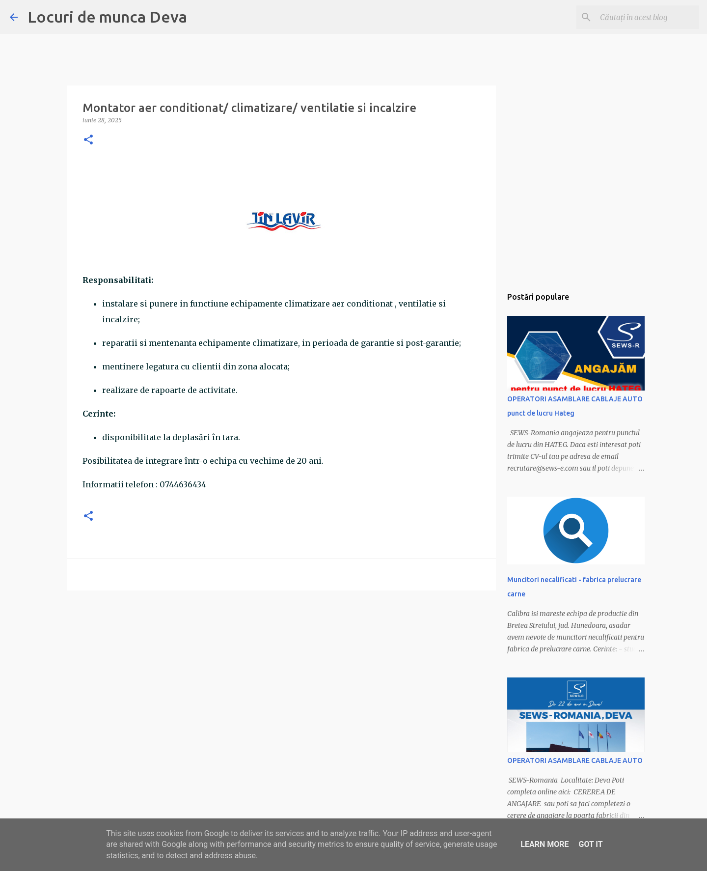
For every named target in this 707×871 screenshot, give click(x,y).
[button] (88, 140)
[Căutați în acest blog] (647, 17)
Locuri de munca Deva (107, 17)
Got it (590, 844)
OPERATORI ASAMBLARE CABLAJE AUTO (575, 760)
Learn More (544, 844)
